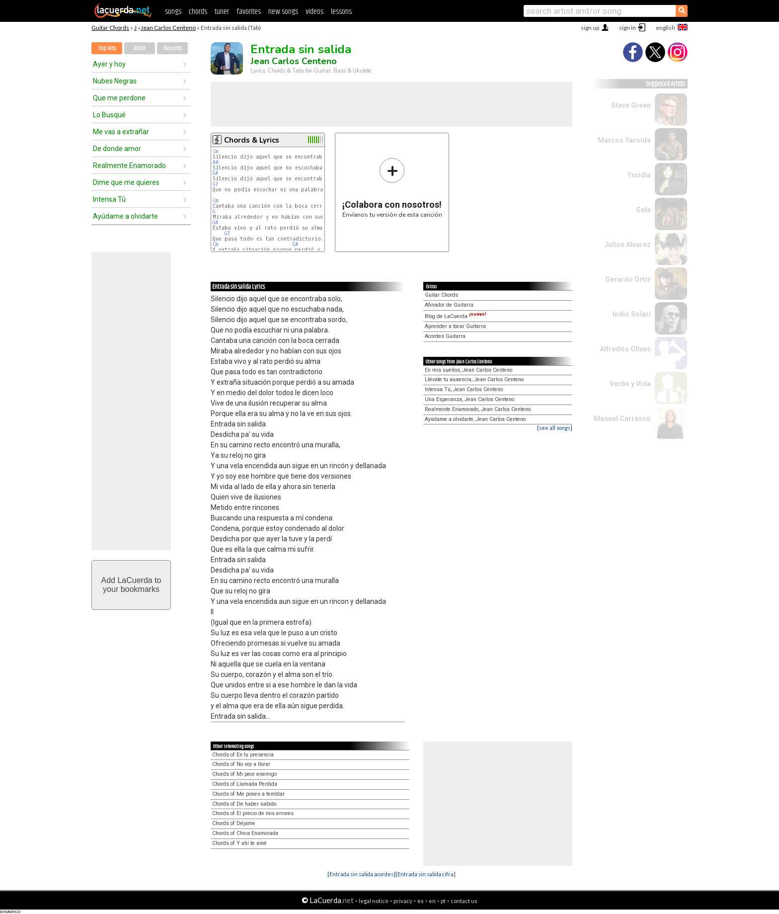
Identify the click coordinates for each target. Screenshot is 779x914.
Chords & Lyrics (251, 140)
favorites (248, 11)
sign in (627, 27)
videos (314, 11)
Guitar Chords (110, 27)
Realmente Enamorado (129, 165)
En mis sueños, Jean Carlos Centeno (468, 370)
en (432, 901)
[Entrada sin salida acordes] (361, 874)
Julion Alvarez (627, 245)
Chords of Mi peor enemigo (244, 774)
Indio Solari (632, 314)
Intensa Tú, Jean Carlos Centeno (464, 389)
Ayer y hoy (109, 64)
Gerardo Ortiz (628, 279)
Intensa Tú (109, 199)
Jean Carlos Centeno (168, 27)
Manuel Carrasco (622, 418)
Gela (643, 210)
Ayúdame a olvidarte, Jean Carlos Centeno (475, 419)
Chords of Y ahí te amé (239, 843)
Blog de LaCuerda (455, 316)
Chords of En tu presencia (243, 754)
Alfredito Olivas (625, 349)
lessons (341, 11)
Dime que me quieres (126, 182)
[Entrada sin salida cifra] (425, 874)
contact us (464, 901)
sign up (590, 27)
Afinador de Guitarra (449, 305)
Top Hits (107, 48)
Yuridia (639, 175)
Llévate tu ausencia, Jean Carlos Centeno (474, 379)
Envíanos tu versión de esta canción (392, 188)
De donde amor (117, 149)
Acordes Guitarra (445, 336)
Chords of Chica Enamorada (245, 833)
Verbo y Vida (630, 384)
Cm (215, 151)
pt (443, 901)
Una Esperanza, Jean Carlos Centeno (469, 399)
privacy (402, 901)
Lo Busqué (109, 115)
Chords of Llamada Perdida (244, 784)
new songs (283, 11)
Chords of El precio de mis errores (253, 813)
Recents (172, 48)
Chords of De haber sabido (244, 804)
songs (173, 11)
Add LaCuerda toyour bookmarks (131, 584)
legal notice (374, 901)
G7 (215, 184)
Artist (140, 48)
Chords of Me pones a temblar (248, 794)
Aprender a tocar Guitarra (455, 326)
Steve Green (631, 105)
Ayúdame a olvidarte (125, 216)
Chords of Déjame (233, 823)
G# (215, 173)
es (420, 901)
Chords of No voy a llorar (241, 764)
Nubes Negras (115, 81)
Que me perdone (119, 98)
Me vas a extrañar (121, 132)
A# (216, 162)
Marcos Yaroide (624, 140)
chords (198, 11)
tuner (222, 11)
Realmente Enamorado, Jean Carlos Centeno (478, 409)
